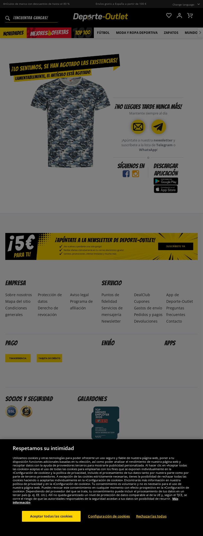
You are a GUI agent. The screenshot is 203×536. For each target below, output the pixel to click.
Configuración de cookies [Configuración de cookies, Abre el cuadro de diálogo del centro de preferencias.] (109, 519)
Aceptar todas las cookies (51, 519)
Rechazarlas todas (151, 519)
